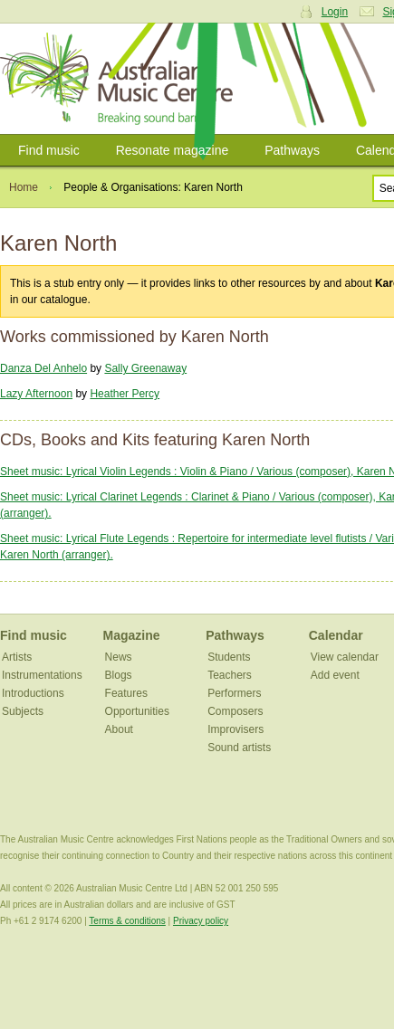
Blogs (118, 675)
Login (335, 11)
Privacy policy (200, 921)
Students (228, 657)
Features (126, 693)
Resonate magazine (172, 150)
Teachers (229, 675)
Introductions (33, 693)
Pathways (292, 150)
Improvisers (235, 729)
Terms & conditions (127, 921)
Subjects (22, 711)
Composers (235, 711)
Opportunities (137, 711)
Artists (17, 657)
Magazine (131, 635)
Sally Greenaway (145, 368)
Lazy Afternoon (36, 393)
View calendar (345, 657)
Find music (49, 150)
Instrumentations (42, 675)
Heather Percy (124, 393)
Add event (335, 675)
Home (23, 187)
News (118, 657)
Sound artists (239, 747)
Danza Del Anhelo (43, 368)
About (119, 729)
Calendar (336, 635)
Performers (234, 693)
